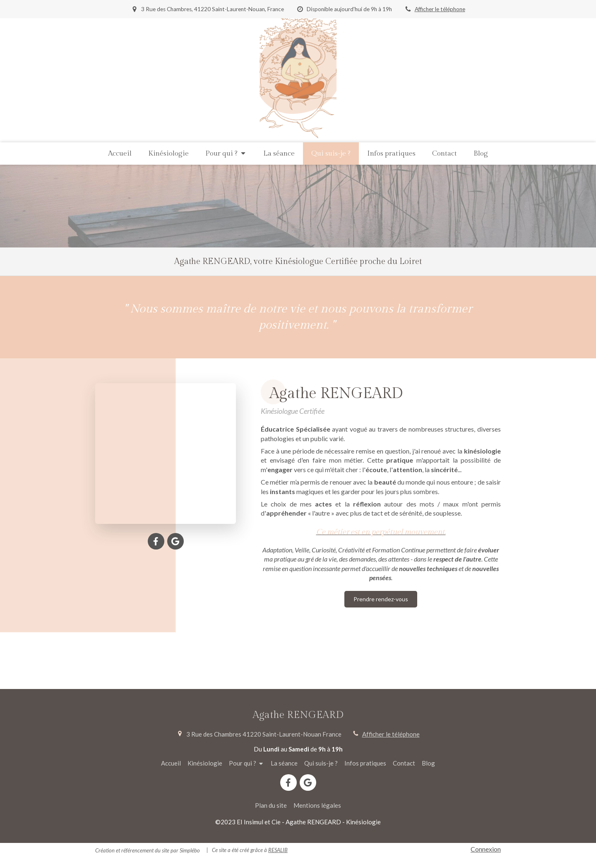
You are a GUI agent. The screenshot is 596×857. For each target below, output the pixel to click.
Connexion (486, 849)
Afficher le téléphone (440, 9)
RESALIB (278, 850)
